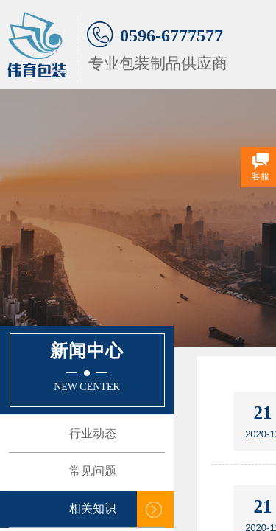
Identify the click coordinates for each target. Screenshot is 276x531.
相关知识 (92, 508)
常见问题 (92, 471)
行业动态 (92, 433)
